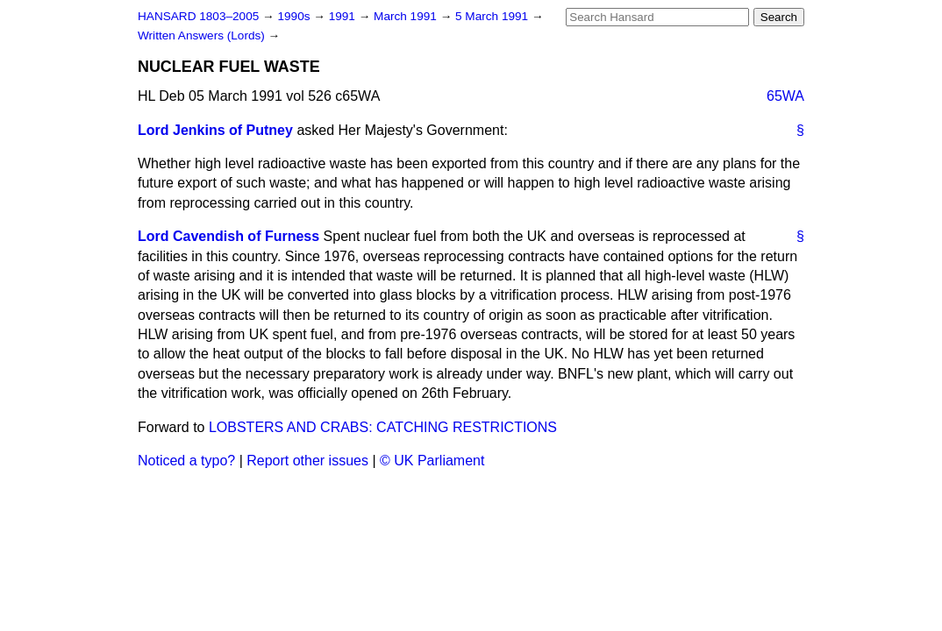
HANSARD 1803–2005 (198, 16)
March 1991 (407, 16)
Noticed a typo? (186, 460)
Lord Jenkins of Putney (215, 130)
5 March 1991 (493, 16)
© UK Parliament (432, 460)
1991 (344, 16)
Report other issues (307, 460)
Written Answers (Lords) (203, 35)
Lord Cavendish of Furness (228, 236)
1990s (295, 16)
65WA (785, 96)
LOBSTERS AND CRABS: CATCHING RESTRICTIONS (383, 427)
